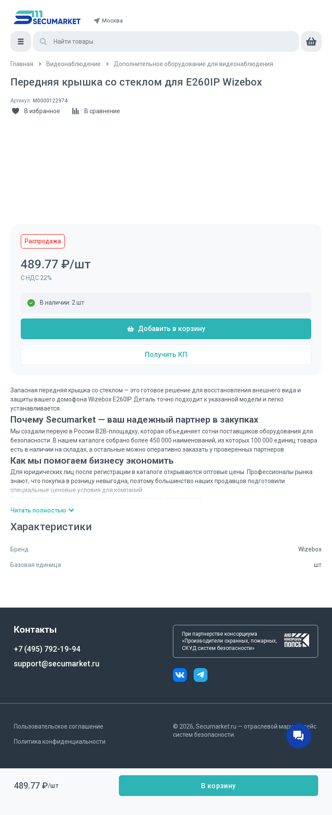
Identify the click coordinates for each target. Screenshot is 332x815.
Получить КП (166, 354)
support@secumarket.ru (56, 663)
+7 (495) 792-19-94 (47, 648)
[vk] (183, 676)
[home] (47, 17)
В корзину (218, 786)
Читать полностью (42, 510)
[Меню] (20, 41)
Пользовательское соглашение (58, 726)
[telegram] (201, 676)
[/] (21, 64)
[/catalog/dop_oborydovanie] (193, 64)
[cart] (311, 41)
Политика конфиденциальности (59, 741)
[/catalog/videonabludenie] (73, 64)
